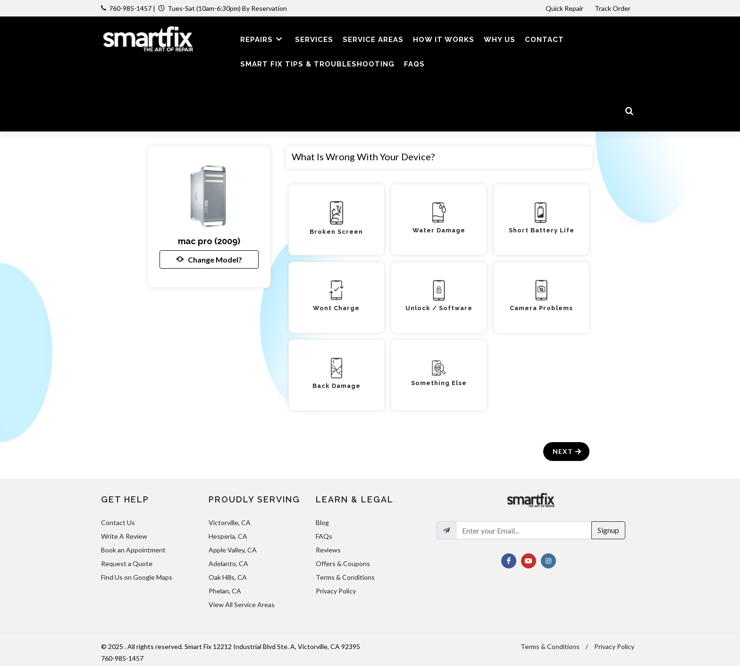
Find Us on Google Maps (136, 577)
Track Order (613, 8)
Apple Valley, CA (233, 550)
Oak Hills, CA (228, 577)
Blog (322, 522)
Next (567, 451)
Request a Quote (126, 563)
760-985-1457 (130, 8)
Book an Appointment (133, 550)
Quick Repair (564, 8)
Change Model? (209, 259)
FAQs (324, 536)
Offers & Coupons (343, 563)
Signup (608, 530)
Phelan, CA (225, 591)
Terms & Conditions (345, 577)
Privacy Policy (336, 591)
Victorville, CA (230, 522)
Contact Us (118, 522)
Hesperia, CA (228, 536)
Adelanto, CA (228, 563)
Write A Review (124, 536)
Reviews (328, 550)
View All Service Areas (242, 604)
